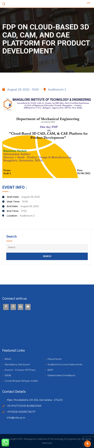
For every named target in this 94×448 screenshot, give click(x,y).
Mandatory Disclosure (17, 364)
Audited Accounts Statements (64, 364)
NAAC (8, 359)
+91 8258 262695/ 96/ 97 (21, 411)
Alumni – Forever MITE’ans (20, 369)
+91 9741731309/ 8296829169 (24, 405)
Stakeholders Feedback (61, 375)
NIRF (50, 369)
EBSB (8, 375)
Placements (54, 359)
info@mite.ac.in (16, 417)
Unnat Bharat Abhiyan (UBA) (21, 380)
